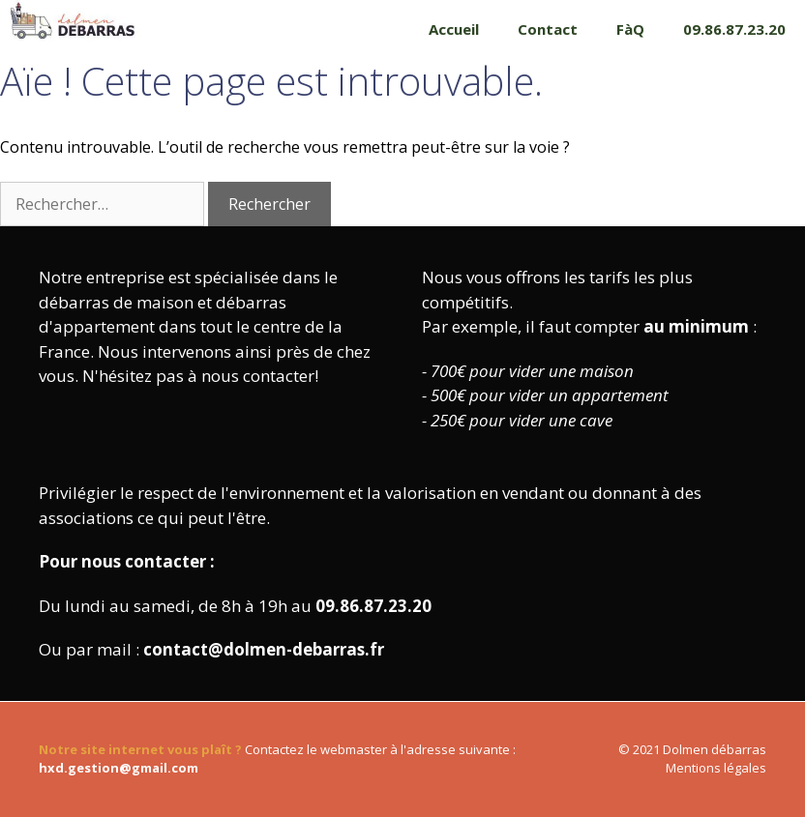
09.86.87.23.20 (734, 29)
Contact (548, 29)
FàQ (630, 29)
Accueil (454, 29)
